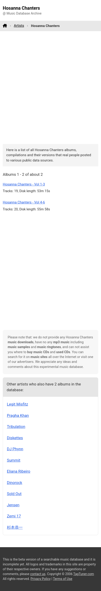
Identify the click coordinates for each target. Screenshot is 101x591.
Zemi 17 (14, 516)
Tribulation (16, 426)
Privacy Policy (41, 579)
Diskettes (15, 438)
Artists (19, 26)
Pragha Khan (18, 415)
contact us (37, 574)
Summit (13, 460)
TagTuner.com (83, 574)
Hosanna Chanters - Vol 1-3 (24, 184)
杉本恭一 (15, 527)
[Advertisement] (50, 87)
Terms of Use (62, 579)
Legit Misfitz (17, 404)
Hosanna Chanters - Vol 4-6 (24, 202)
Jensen (13, 505)
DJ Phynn (15, 449)
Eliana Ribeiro (18, 471)
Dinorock (14, 482)
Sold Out (14, 493)
